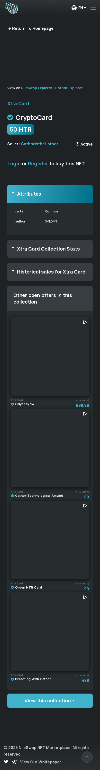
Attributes (29, 193)
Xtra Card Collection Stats (48, 248)
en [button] (77, 8)
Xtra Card (18, 103)
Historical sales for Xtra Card (51, 271)
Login (14, 163)
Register (38, 163)
